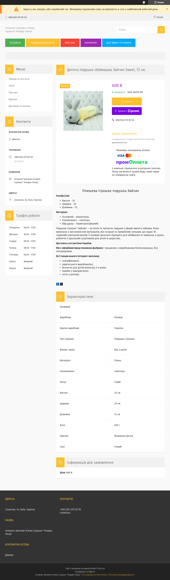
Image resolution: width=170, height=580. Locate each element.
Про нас (70, 42)
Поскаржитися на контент (94, 575)
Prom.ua (101, 568)
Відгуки (13, 99)
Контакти (91, 42)
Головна (15, 42)
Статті (12, 85)
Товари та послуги (42, 42)
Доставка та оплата (119, 42)
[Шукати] (161, 29)
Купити (128, 101)
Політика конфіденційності (122, 575)
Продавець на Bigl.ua (85, 571)
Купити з (128, 111)
